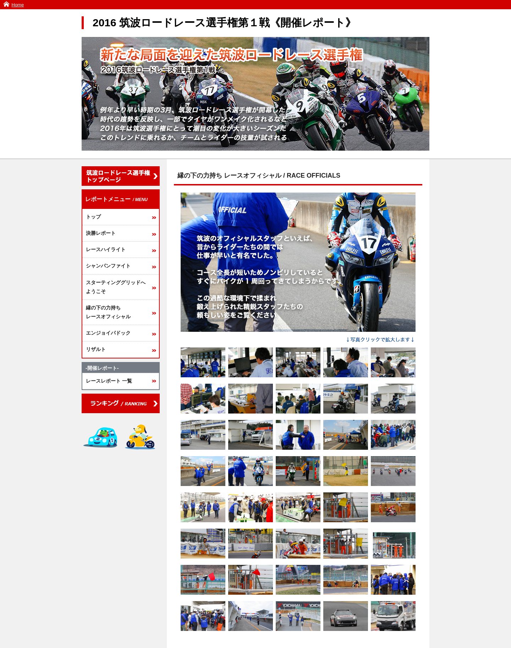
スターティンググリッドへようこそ (115, 287)
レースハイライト (106, 249)
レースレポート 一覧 (109, 381)
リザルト (96, 349)
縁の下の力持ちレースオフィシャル (108, 312)
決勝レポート (101, 233)
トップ (93, 217)
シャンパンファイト (108, 266)
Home (18, 4)
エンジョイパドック (108, 333)
